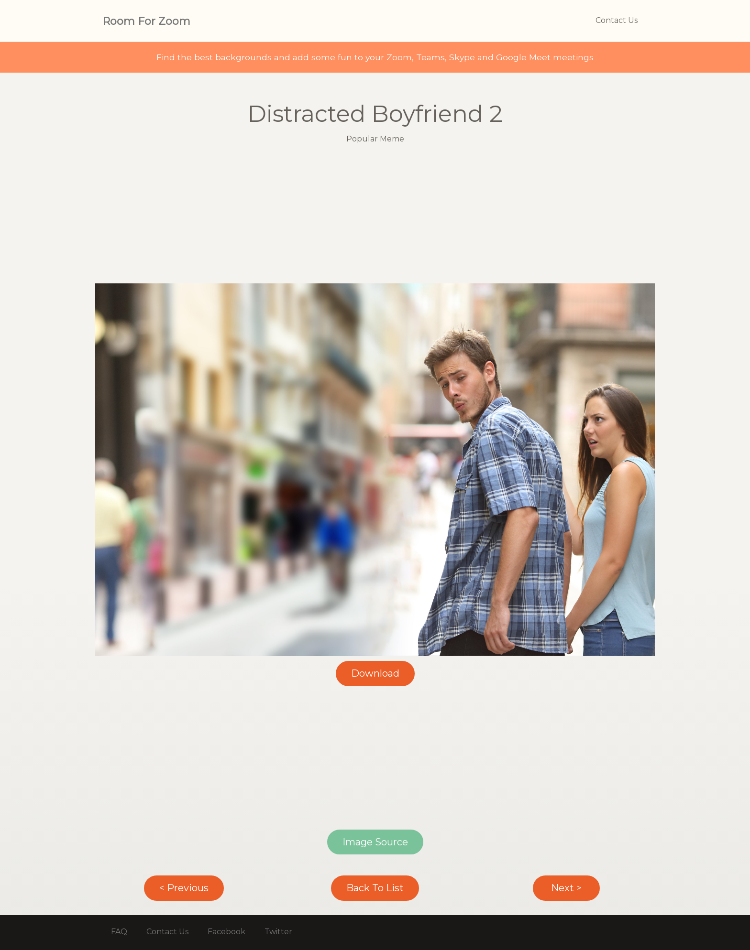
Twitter (278, 931)
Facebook (226, 931)
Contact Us (617, 20)
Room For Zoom (146, 21)
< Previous (184, 888)
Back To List (375, 888)
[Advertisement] (375, 216)
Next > (566, 888)
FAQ (119, 931)
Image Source (375, 842)
